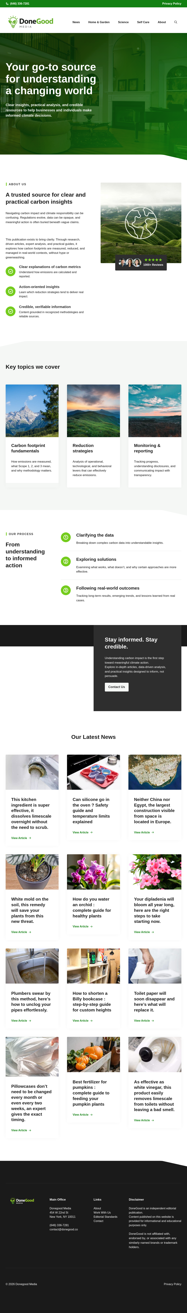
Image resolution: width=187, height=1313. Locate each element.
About (162, 22)
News (76, 22)
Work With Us (102, 1212)
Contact (98, 1221)
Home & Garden (99, 22)
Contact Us (116, 687)
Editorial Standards (105, 1216)
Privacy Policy (171, 3)
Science (123, 22)
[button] (175, 22)
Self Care (143, 22)
